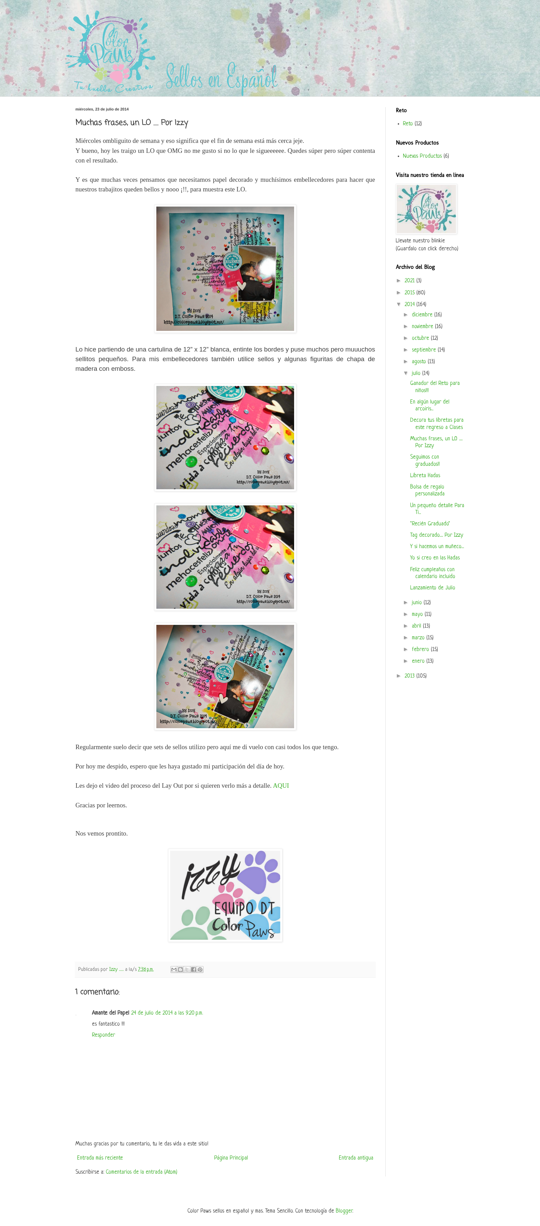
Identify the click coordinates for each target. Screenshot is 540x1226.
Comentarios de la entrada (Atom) (141, 1172)
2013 (410, 676)
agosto (420, 362)
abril (417, 626)
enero (419, 661)
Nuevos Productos (422, 156)
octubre (421, 338)
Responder (103, 1035)
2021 (410, 281)
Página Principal (231, 1158)
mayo (418, 614)
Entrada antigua (356, 1158)
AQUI (281, 785)
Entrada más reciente (100, 1158)
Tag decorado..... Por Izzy (436, 535)
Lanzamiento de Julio (432, 588)
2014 (410, 305)
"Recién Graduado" (430, 524)
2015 (410, 293)
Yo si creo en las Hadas (435, 558)
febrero (421, 650)
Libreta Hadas (425, 476)
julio (417, 373)
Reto (408, 124)
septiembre (425, 350)
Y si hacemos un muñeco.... (437, 547)
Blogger (344, 1211)
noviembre (423, 327)
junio (418, 603)
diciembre (423, 315)
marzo (419, 638)
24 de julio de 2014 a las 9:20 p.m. (167, 1013)
